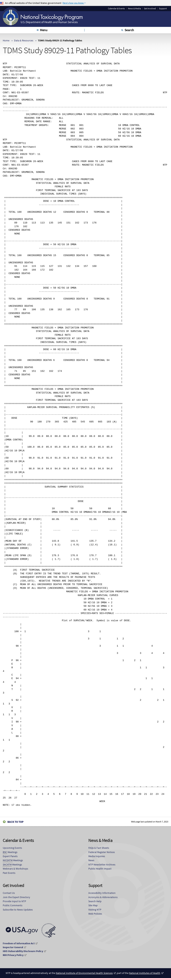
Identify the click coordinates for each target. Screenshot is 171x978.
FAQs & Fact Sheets (98, 847)
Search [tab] (129, 30)
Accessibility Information (102, 893)
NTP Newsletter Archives (101, 864)
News (91, 860)
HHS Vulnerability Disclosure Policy (23, 951)
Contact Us (9, 893)
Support (163, 8)
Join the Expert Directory (16, 897)
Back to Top (15, 822)
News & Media (134, 8)
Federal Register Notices (101, 852)
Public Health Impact (99, 868)
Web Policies (95, 913)
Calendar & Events (116, 8)
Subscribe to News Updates (18, 909)
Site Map (93, 905)
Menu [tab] (44, 30)
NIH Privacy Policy (13, 955)
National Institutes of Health (144, 973)
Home (6, 40)
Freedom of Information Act (19, 943)
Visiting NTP (94, 909)
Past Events (9, 873)
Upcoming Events (12, 847)
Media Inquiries (96, 856)
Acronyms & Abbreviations (103, 897)
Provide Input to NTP (14, 901)
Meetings (10, 852)
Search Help (94, 901)
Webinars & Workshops (15, 868)
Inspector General (13, 947)
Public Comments (12, 905)
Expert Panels (10, 856)
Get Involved (150, 8)
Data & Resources (23, 40)
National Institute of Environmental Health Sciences (84, 973)
